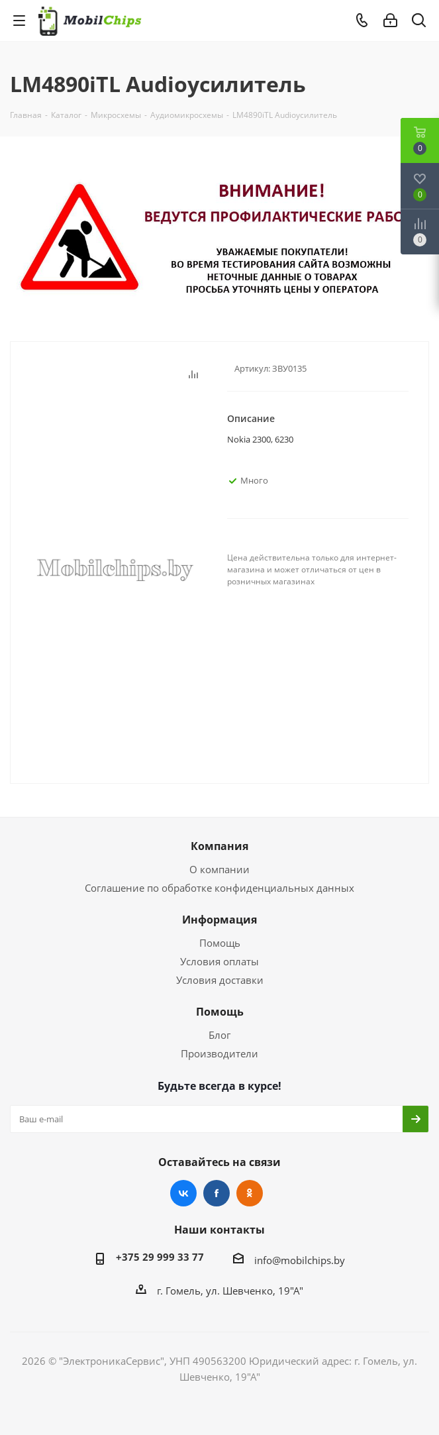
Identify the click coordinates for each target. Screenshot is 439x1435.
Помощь (219, 942)
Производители (219, 1053)
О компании (219, 869)
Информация (219, 919)
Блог (219, 1034)
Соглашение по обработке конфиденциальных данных (219, 887)
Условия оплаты (219, 961)
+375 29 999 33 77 (160, 1256)
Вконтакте (183, 1193)
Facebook (216, 1193)
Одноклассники (249, 1193)
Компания (219, 846)
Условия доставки (220, 979)
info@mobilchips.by (299, 1260)
